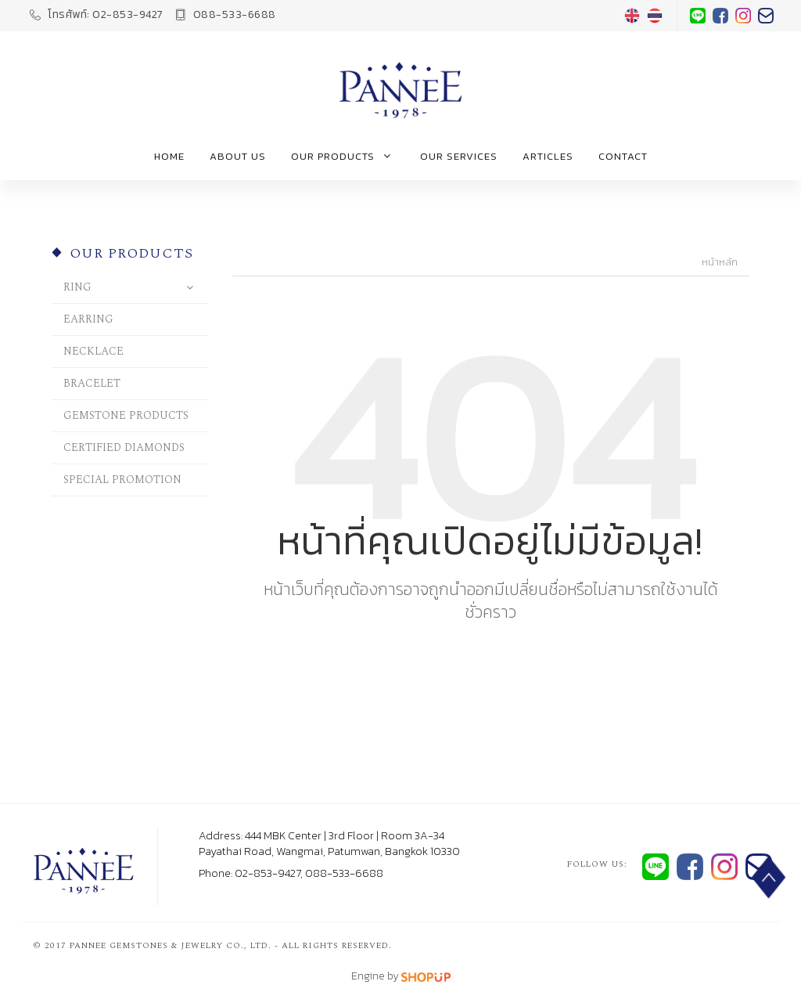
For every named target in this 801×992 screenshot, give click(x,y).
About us (238, 156)
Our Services (458, 156)
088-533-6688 (225, 14)
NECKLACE (93, 351)
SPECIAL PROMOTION (122, 479)
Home (169, 156)
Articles (548, 156)
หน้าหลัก (720, 262)
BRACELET (91, 383)
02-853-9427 (96, 14)
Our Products (343, 156)
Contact (623, 156)
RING (77, 287)
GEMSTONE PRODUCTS (126, 415)
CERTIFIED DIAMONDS (124, 447)
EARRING (88, 319)
